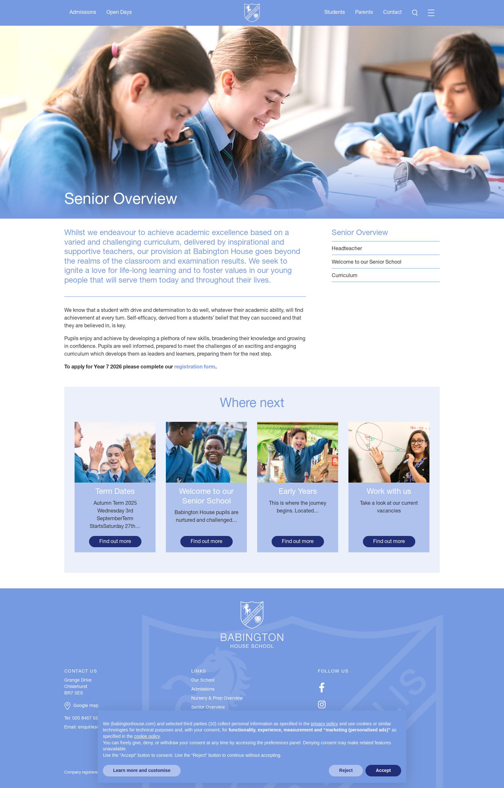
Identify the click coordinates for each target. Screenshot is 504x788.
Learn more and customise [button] (141, 770)
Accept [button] (383, 770)
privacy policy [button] (324, 723)
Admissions (82, 12)
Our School (202, 680)
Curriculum (386, 275)
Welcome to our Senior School (386, 262)
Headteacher (386, 248)
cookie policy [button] (146, 736)
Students (334, 12)
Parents (364, 12)
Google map (85, 706)
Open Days (119, 12)
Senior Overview (360, 233)
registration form (194, 367)
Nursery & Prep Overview (217, 698)
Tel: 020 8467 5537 (83, 718)
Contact (392, 12)
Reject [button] (346, 770)
